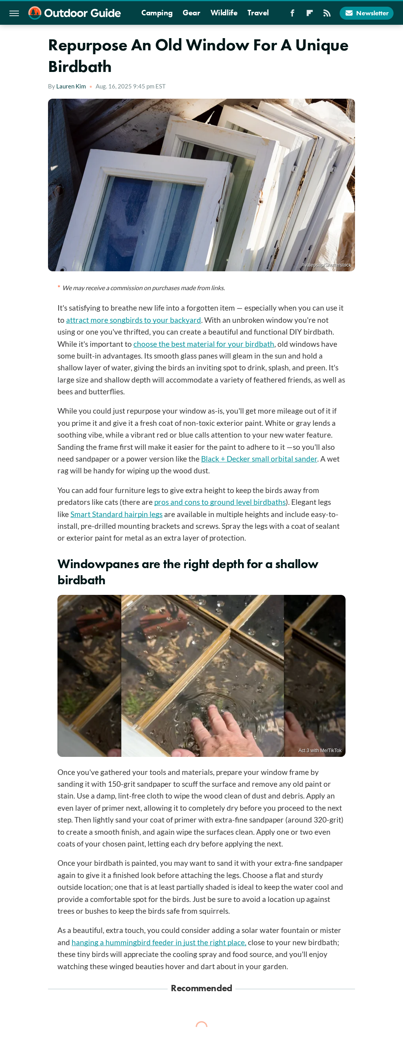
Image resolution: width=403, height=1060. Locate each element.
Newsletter (366, 13)
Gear (191, 12)
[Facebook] (292, 15)
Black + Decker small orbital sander (259, 458)
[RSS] (327, 15)
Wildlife (224, 12)
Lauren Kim (71, 86)
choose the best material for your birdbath (203, 343)
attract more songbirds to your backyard (133, 319)
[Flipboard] (309, 15)
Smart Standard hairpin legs (116, 514)
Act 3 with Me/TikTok (320, 750)
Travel (258, 12)
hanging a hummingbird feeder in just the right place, (159, 942)
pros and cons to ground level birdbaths (220, 501)
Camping (156, 12)
